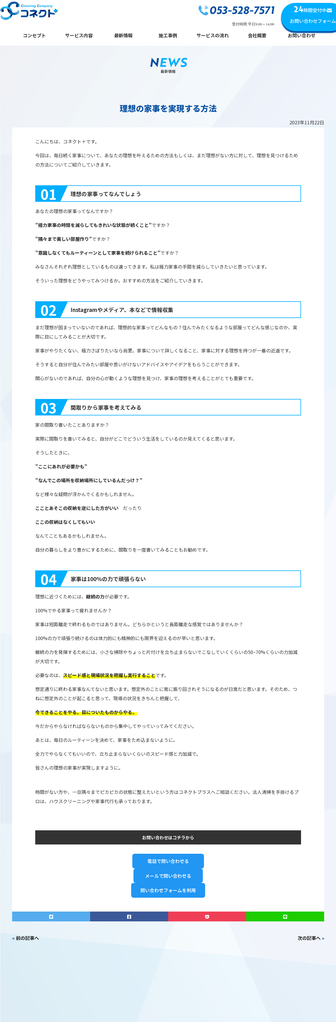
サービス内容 (79, 36)
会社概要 (257, 36)
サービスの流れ (212, 36)
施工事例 (168, 36)
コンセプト (34, 36)
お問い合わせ (301, 36)
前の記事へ (27, 937)
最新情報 (123, 36)
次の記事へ (309, 937)
